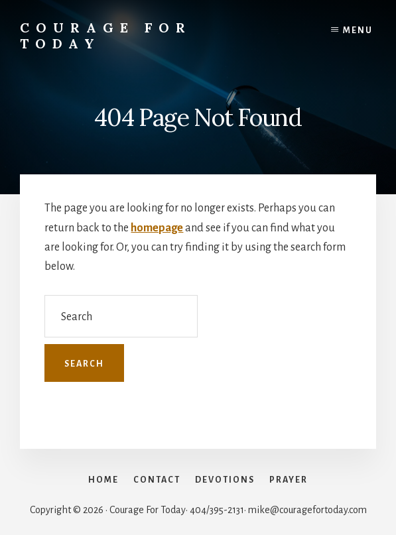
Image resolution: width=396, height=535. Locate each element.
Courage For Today (106, 35)
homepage (157, 228)
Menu (358, 30)
